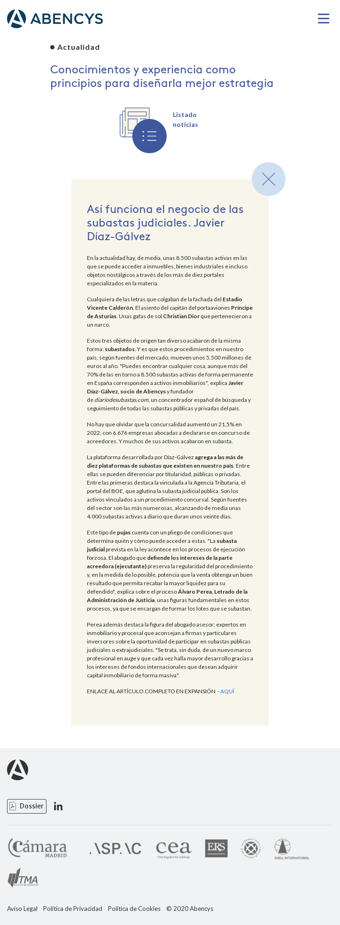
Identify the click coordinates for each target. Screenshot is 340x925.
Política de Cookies (134, 909)
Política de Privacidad (72, 909)
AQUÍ (227, 691)
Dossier (32, 806)
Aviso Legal (22, 909)
